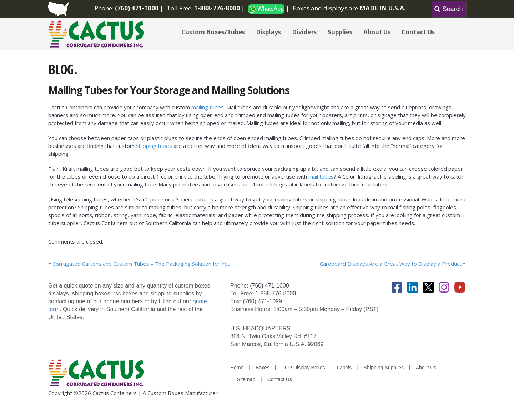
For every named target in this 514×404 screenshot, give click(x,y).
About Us (376, 32)
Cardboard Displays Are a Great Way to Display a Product (391, 263)
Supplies (340, 32)
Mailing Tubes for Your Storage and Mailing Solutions (168, 90)
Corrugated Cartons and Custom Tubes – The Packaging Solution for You (141, 263)
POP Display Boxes (303, 367)
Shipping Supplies (384, 367)
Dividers (304, 32)
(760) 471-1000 (269, 286)
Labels (344, 367)
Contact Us (418, 32)
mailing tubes (207, 107)
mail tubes (321, 176)
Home (236, 367)
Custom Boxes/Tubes (213, 32)
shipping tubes (154, 145)
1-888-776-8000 (275, 293)
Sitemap (246, 379)
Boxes (262, 367)
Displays (268, 32)
